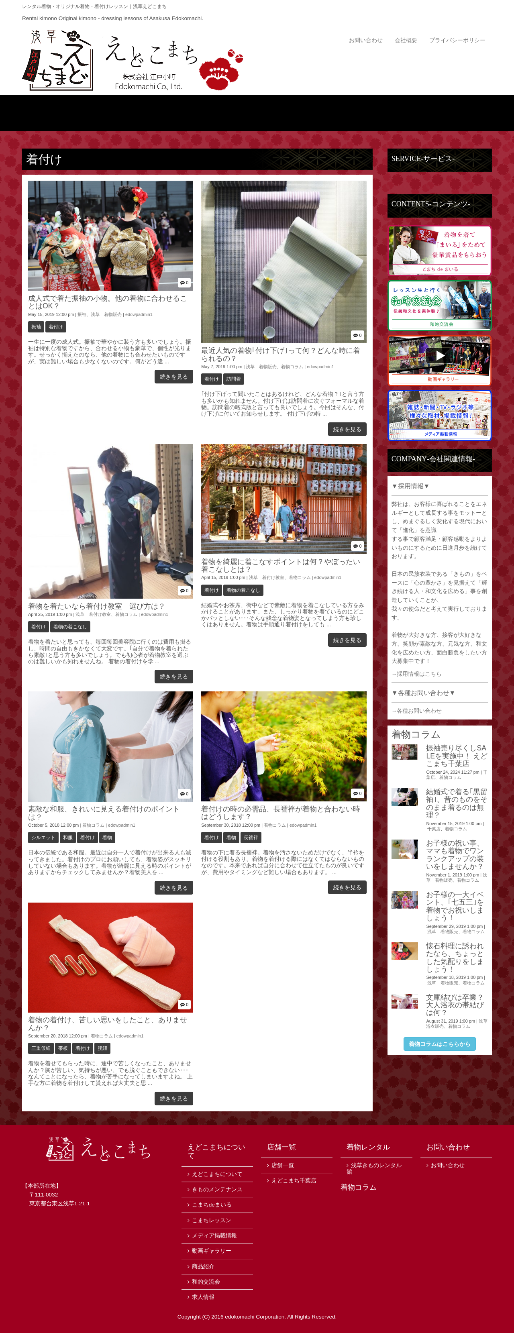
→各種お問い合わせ (417, 711)
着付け (56, 327)
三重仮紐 (41, 1048)
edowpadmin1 (139, 314)
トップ (61, 113)
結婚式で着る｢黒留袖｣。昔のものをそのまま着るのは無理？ (456, 803)
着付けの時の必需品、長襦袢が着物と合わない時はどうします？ (280, 813)
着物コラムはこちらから (440, 1044)
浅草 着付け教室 (93, 614)
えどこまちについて (139, 113)
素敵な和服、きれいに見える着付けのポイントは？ (104, 813)
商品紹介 (218, 113)
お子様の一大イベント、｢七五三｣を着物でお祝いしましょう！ (455, 906)
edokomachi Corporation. (255, 1317)
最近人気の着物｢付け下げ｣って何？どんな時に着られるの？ (280, 354)
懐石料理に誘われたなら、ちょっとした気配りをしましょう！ (455, 957)
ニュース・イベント (296, 113)
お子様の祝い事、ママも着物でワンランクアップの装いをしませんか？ (455, 854)
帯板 (63, 1048)
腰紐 (102, 1048)
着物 (107, 837)
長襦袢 (251, 837)
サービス (374, 113)
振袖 (82, 314)
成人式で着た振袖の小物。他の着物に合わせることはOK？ (107, 302)
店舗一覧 (453, 113)
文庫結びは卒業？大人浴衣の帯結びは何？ (455, 1005)
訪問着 (233, 379)
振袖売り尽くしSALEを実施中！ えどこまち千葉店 (456, 756)
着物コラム (292, 366)
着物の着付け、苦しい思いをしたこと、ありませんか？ (107, 1023)
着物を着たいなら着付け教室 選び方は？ (96, 606)
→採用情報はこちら (417, 674)
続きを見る (174, 376)
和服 (68, 837)
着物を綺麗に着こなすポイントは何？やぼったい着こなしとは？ (280, 565)
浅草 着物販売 (106, 314)
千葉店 (434, 828)
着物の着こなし (70, 627)
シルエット (43, 837)
